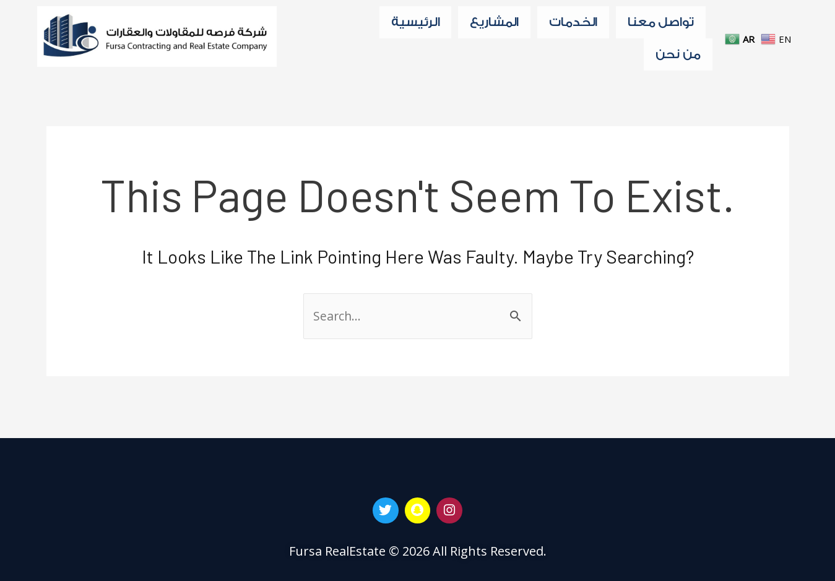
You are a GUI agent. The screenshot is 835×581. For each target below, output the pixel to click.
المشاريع (494, 23)
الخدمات (573, 23)
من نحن (678, 59)
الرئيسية (415, 23)
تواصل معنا (661, 23)
